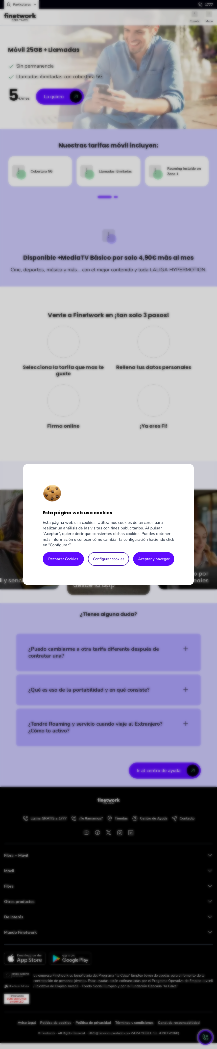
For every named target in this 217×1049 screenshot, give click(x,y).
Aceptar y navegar (154, 558)
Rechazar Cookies (63, 558)
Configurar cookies (108, 558)
